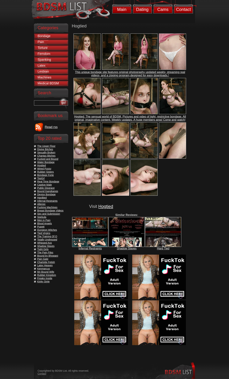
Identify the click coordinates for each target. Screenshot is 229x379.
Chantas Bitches (46, 155)
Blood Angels (44, 223)
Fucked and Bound (47, 159)
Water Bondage (46, 162)
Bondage (44, 36)
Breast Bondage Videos (50, 210)
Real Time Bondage (48, 181)
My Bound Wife (45, 271)
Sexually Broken (46, 152)
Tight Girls (42, 249)
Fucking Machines (47, 207)
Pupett (40, 226)
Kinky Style (43, 281)
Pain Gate (42, 259)
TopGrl (41, 178)
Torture (43, 48)
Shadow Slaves (127, 248)
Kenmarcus (43, 268)
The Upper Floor (46, 146)
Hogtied (105, 206)
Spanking (44, 59)
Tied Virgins (43, 233)
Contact (183, 9)
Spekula (41, 217)
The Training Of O (47, 236)
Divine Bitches (45, 149)
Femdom (44, 54)
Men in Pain (43, 220)
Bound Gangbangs (47, 191)
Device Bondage (46, 194)
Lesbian (43, 71)
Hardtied (42, 197)
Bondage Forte (45, 175)
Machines (44, 77)
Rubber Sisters (45, 171)
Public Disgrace (46, 188)
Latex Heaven (45, 265)
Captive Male (44, 184)
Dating (142, 9)
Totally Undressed (47, 239)
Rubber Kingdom (46, 275)
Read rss (51, 127)
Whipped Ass (44, 242)
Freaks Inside (44, 278)
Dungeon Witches (47, 229)
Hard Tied (163, 248)
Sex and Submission (48, 213)
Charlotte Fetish (46, 262)
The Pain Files (45, 252)
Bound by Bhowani (47, 255)
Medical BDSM (48, 83)
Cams (163, 9)
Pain (41, 42)
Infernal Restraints (90, 248)
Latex (41, 65)
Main (121, 9)
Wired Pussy (44, 168)
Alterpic (41, 204)
